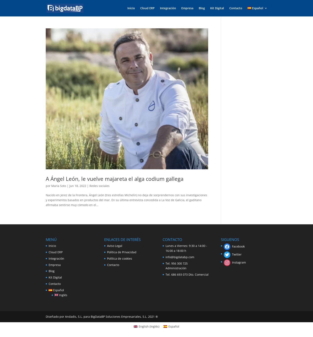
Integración (168, 8)
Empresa (187, 8)
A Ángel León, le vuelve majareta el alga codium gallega (114, 178)
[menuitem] (257, 11)
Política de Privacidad (121, 252)
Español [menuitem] (173, 326)
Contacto (235, 8)
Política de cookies (119, 258)
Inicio (131, 8)
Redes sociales (99, 186)
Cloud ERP (147, 8)
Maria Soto (58, 186)
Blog (202, 8)
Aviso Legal (114, 246)
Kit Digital (217, 8)
